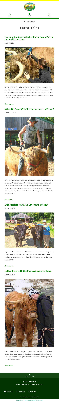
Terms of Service (34, 397)
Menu (49, 15)
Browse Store (29, 21)
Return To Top (29, 376)
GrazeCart (40, 400)
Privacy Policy (24, 397)
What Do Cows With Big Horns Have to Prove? (29, 109)
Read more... (9, 104)
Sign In (29, 15)
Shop (10, 15)
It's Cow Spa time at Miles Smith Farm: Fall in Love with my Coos (29, 38)
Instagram (20, 391)
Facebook (8, 391)
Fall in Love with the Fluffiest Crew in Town (28, 271)
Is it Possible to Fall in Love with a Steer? (27, 205)
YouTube (32, 391)
